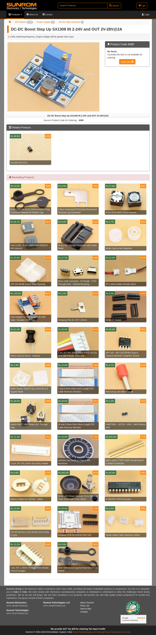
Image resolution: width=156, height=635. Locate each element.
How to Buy (85, 608)
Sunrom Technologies (17, 610)
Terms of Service (124, 632)
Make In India (20, 592)
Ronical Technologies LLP (56, 602)
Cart (142, 5)
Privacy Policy (109, 632)
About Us (32, 14)
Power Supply (46, 22)
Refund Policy (78, 632)
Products (15, 14)
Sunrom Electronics (16, 602)
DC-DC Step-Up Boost (71, 22)
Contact (48, 14)
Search (114, 5)
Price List (84, 605)
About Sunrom (87, 602)
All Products (24, 22)
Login (146, 14)
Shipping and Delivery (94, 632)
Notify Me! (127, 62)
